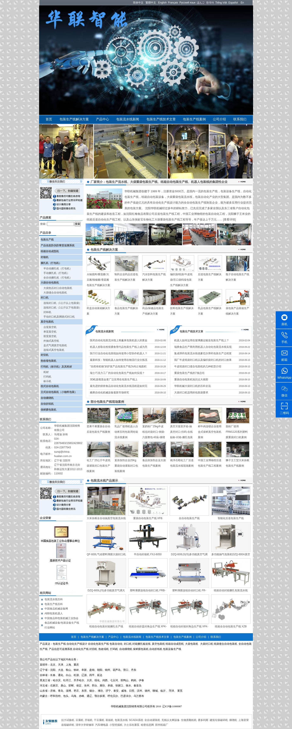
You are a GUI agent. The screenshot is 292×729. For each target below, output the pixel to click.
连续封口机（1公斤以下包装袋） (62, 307)
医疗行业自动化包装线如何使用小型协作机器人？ (118, 353)
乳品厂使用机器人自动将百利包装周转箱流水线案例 (126, 432)
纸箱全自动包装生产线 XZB (231, 626)
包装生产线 (47, 239)
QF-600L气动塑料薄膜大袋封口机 (106, 554)
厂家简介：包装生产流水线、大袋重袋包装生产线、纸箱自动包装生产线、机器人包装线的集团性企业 (159, 182)
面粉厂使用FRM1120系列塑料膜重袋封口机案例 (237, 432)
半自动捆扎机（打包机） (57, 268)
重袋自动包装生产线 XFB (148, 518)
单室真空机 (49, 331)
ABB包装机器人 (54, 613)
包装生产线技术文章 (161, 119)
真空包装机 (47, 321)
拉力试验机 (67, 720)
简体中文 (138, 2)
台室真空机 (49, 327)
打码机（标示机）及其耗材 (56, 366)
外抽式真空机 (51, 340)
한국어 (210, 2)
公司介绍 (219, 119)
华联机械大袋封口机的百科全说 (192, 386)
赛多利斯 (203, 720)
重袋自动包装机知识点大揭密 (191, 379)
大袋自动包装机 (50, 282)
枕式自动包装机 (50, 386)
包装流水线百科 (54, 599)
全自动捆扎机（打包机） (57, 277)
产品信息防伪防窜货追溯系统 (58, 245)
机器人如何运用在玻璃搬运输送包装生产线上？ (201, 340)
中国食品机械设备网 (56, 608)
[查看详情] (229, 219)
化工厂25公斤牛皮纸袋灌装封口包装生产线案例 (98, 466)
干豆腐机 (99, 720)
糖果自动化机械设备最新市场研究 (109, 392)
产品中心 (102, 119)
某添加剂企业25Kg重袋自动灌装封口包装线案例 (126, 466)
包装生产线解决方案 (74, 119)
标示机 (47, 381)
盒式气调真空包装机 (55, 345)
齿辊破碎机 (67, 724)
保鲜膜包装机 (48, 409)
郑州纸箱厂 (161, 724)
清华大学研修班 (85, 724)
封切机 (44, 354)
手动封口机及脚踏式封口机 (59, 316)
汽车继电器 (101, 724)
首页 (49, 119)
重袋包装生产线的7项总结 (189, 372)
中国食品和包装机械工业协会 (61, 618)
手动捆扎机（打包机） (56, 273)
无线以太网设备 (170, 720)
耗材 (46, 372)
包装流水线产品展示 (104, 480)
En (242, 2)
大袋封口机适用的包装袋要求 (191, 392)
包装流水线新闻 (127, 119)
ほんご (201, 2)
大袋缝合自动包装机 (55, 292)
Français (173, 2)
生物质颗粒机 (189, 720)
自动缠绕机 (47, 397)
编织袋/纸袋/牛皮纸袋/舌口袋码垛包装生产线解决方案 (181, 280)
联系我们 (239, 119)
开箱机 (89, 720)
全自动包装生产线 (189, 518)
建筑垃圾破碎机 (219, 720)
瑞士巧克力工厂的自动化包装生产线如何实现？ (117, 372)
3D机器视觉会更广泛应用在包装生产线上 (114, 379)
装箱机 (109, 720)
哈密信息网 (147, 724)
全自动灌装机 (152, 720)
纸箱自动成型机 (50, 251)
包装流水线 (121, 720)
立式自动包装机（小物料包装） (59, 392)
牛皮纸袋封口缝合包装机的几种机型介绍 (197, 366)
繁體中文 (151, 2)
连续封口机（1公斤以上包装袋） (62, 303)
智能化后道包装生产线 (231, 518)
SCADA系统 (136, 720)
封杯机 (47, 312)
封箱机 (44, 257)
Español (233, 2)
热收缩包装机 (48, 360)
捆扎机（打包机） (51, 263)
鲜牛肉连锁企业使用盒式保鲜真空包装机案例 (209, 432)
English (162, 2)
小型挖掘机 (116, 724)
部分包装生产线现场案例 (107, 401)
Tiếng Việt (221, 2)
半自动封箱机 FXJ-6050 (147, 554)
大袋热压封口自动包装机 (57, 288)
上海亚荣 (243, 720)
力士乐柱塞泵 (131, 724)
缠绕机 (233, 720)
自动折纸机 (47, 403)
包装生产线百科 (54, 604)
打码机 (47, 376)
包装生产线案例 (194, 119)
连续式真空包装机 (53, 349)
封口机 (44, 297)
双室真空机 (49, 336)
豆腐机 (79, 720)
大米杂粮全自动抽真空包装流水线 (106, 518)
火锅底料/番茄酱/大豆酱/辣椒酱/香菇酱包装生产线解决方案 (98, 280)
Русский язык (187, 2)
